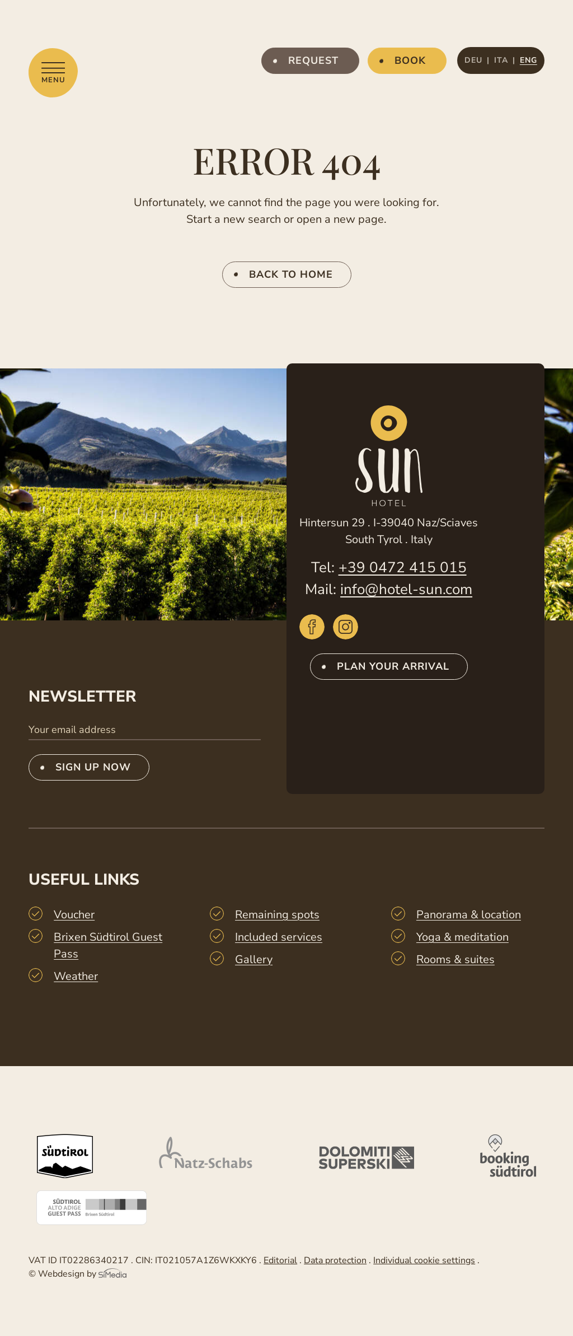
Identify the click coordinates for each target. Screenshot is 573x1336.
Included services (278, 937)
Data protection (335, 1260)
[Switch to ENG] (528, 60)
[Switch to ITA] (504, 60)
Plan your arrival (393, 666)
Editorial (280, 1260)
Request (313, 60)
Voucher (74, 914)
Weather (76, 976)
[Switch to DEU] (477, 60)
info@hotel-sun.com (406, 589)
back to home (291, 274)
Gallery (254, 959)
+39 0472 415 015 (403, 567)
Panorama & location (468, 914)
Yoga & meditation (462, 937)
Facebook (312, 626)
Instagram (345, 626)
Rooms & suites (455, 959)
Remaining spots (277, 914)
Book (410, 60)
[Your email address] (145, 730)
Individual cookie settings (424, 1260)
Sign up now (93, 767)
